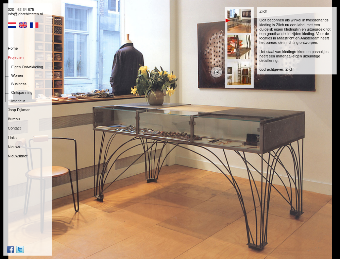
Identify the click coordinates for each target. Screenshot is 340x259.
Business (19, 84)
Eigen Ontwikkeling (27, 67)
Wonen (17, 75)
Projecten (15, 57)
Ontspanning (21, 92)
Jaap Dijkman (19, 110)
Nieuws (14, 147)
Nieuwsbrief (17, 156)
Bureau (14, 119)
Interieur (18, 101)
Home (13, 48)
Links (12, 138)
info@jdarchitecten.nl (25, 14)
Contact (14, 128)
